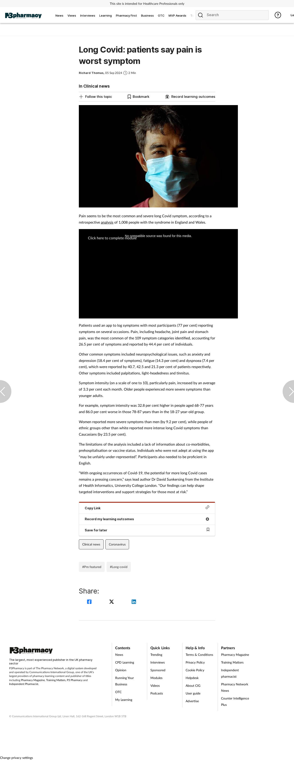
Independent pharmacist (230, 673)
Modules (156, 678)
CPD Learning (124, 662)
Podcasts (156, 693)
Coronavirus (117, 544)
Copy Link (147, 507)
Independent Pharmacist (23, 684)
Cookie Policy (195, 670)
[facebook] (90, 602)
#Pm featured (91, 567)
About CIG (193, 685)
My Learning (123, 700)
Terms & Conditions (199, 654)
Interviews (157, 662)
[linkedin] (133, 602)
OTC (118, 692)
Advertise (192, 701)
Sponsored (157, 670)
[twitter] (112, 602)
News (119, 654)
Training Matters (55, 680)
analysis (107, 222)
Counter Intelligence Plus (235, 701)
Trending (156, 654)
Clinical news (91, 544)
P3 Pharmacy (74, 680)
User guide (193, 693)
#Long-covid (118, 567)
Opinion (120, 670)
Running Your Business (124, 681)
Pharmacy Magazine (33, 680)
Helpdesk (192, 678)
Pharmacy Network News (234, 687)
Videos (155, 685)
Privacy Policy (195, 662)
